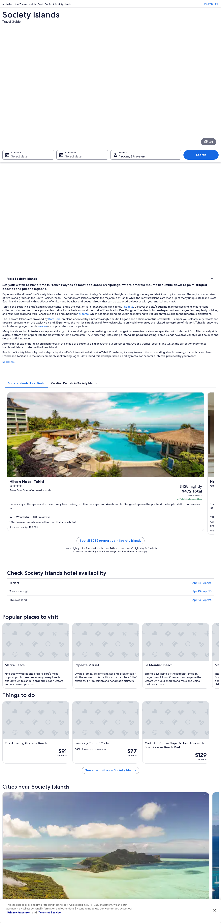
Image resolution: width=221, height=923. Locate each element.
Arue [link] (61, 745)
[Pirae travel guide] (82, 668)
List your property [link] (15, 853)
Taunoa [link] (171, 723)
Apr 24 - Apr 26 (201, 378)
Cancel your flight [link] (178, 853)
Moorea (83, 150)
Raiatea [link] (117, 715)
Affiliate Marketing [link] (16, 885)
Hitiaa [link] (170, 730)
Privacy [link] (118, 840)
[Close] (214, 910)
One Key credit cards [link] (71, 895)
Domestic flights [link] (69, 869)
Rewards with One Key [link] (72, 888)
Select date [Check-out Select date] (72, 102)
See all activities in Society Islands (137, 596)
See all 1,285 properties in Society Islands (137, 324)
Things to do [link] (15, 147)
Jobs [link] (9, 847)
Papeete (182, 139)
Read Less (62, 205)
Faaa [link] (61, 737)
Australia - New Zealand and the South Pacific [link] (27, 5)
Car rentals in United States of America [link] (81, 875)
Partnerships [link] (13, 860)
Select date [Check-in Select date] (17, 102)
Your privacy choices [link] (125, 879)
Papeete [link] (64, 715)
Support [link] (173, 840)
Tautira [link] (63, 730)
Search (203, 100)
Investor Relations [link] (15, 872)
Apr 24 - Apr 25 (201, 361)
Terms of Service (49, 912)
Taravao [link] (10, 730)
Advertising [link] (12, 879)
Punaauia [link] (11, 723)
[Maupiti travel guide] (82, 627)
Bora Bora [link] (173, 737)
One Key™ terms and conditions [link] (131, 860)
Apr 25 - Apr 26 (201, 370)
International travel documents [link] (185, 872)
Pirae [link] (169, 715)
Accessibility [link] (121, 872)
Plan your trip (211, 5)
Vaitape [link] (171, 745)
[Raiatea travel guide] (192, 627)
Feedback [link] (11, 891)
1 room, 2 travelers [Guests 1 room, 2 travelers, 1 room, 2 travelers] (132, 102)
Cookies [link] (118, 847)
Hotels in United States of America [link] (78, 847)
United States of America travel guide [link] (80, 840)
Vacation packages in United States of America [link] (80, 861)
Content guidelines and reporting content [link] (137, 885)
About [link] (9, 840)
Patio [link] (8, 745)
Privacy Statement (19, 912)
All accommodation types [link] (74, 882)
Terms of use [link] (121, 853)
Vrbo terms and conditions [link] (128, 866)
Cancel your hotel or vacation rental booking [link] (192, 847)
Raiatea (212, 162)
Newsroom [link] (12, 866)
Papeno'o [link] (119, 737)
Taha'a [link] (116, 745)
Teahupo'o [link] (119, 730)
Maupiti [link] (10, 715)
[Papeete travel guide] (137, 627)
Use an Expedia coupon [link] (181, 866)
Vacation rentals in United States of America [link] (83, 853)
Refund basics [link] (176, 860)
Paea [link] (61, 723)
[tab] (80, 222)
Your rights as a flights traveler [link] (184, 879)
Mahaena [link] (11, 737)
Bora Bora (108, 155)
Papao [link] (116, 723)
